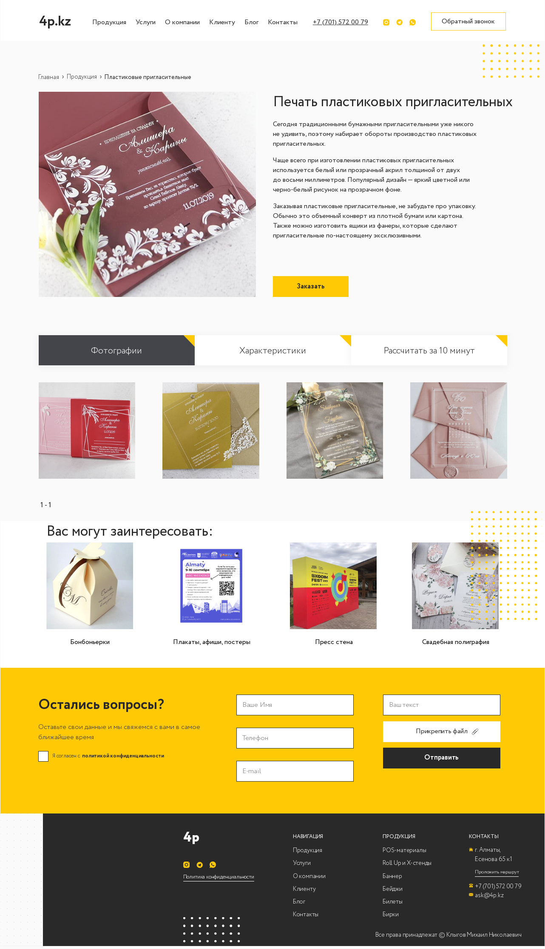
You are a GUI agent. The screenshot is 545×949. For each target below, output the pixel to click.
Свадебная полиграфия (455, 642)
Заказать (311, 286)
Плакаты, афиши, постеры (211, 642)
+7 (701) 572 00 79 (340, 22)
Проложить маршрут (497, 872)
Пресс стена (334, 642)
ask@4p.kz (489, 895)
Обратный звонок (468, 21)
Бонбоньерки (90, 642)
